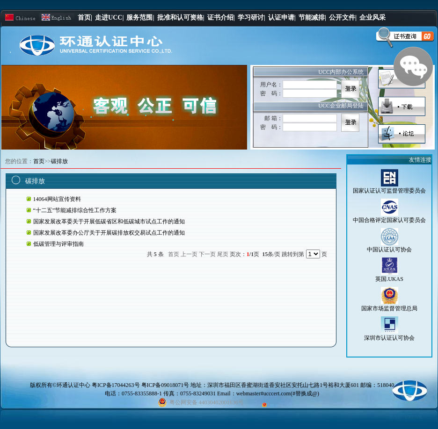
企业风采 (372, 17)
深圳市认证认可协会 (389, 338)
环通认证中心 (73, 385)
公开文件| (343, 17)
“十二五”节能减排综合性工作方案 (75, 210)
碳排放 (59, 161)
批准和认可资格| (180, 17)
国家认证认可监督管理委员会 (389, 190)
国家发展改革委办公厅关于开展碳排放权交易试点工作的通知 (109, 232)
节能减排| (312, 17)
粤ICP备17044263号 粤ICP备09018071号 (141, 385)
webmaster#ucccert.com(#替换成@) (277, 393)
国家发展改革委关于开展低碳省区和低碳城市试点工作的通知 (109, 221)
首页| (85, 17)
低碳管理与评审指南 (58, 244)
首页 (38, 161)
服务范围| (140, 17)
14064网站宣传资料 (57, 199)
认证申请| (282, 17)
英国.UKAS (389, 279)
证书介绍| (221, 17)
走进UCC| (109, 17)
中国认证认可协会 (389, 249)
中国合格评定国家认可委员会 (389, 220)
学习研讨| (251, 17)
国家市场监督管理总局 (389, 308)
